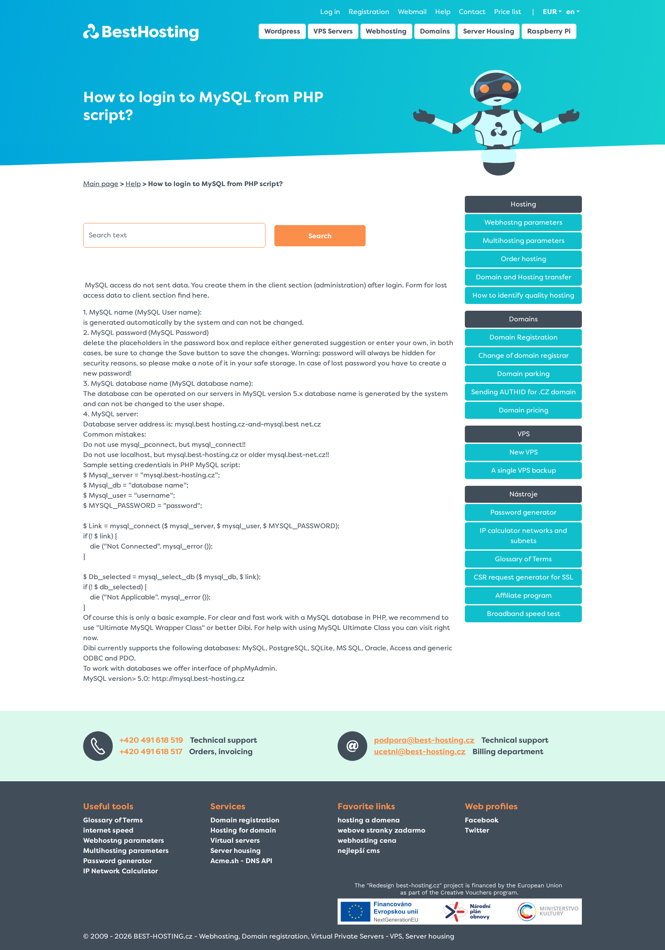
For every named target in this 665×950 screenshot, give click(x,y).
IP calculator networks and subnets (523, 536)
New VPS (523, 452)
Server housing (235, 851)
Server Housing (488, 31)
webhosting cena (367, 840)
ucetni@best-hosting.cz (420, 751)
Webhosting (386, 31)
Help (442, 12)
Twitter (477, 830)
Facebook (482, 820)
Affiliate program (523, 595)
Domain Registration (523, 337)
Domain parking (523, 374)
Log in (330, 12)
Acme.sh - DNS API (241, 861)
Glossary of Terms (523, 559)
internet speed (108, 830)
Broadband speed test (523, 614)
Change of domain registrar (523, 355)
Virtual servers (235, 840)
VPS (523, 434)
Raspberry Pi (549, 31)
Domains (435, 31)
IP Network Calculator (120, 871)
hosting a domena (369, 820)
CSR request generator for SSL (523, 577)
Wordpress (282, 31)
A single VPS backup (523, 470)
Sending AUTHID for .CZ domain (523, 392)
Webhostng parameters (523, 222)
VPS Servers (333, 31)
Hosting (523, 204)
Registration (369, 12)
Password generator (523, 512)
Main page (100, 184)
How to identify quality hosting (523, 295)
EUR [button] (550, 12)
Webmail (412, 12)
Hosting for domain (243, 830)
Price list (507, 12)
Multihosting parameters (523, 241)
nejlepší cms (359, 851)
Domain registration (244, 820)
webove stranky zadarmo (381, 830)
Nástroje (523, 494)
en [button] (570, 12)
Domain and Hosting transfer (523, 277)
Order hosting (523, 259)
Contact (472, 12)
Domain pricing (523, 410)
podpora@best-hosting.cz (424, 740)
